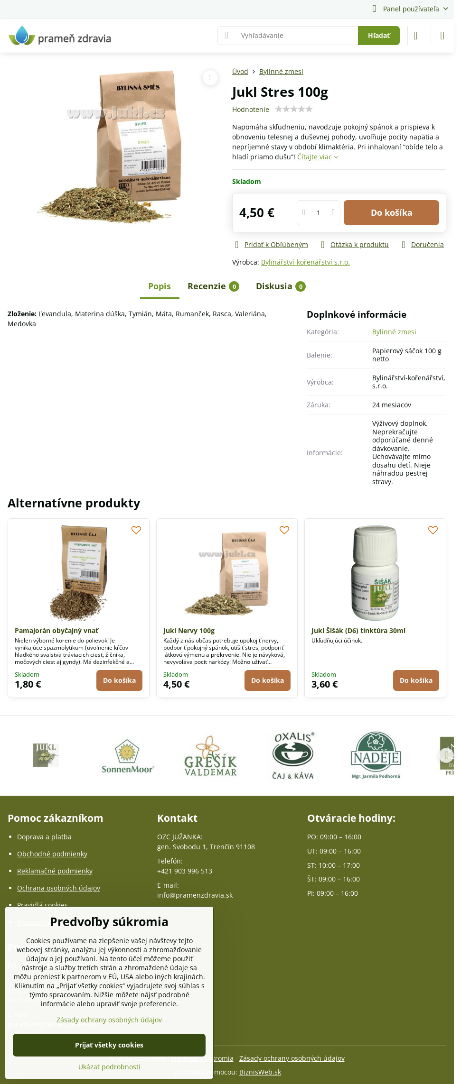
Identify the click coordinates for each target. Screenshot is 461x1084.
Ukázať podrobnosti (109, 1066)
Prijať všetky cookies (109, 1044)
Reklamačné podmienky (55, 870)
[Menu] (442, 35)
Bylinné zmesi (394, 331)
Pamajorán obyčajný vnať (56, 630)
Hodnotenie (250, 109)
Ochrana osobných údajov (58, 887)
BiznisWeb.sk (260, 1071)
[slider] (294, 109)
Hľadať (379, 35)
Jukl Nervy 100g (189, 630)
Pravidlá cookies (42, 904)
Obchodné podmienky (52, 853)
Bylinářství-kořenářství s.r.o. (305, 261)
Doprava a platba (44, 836)
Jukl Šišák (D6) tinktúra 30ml (358, 630)
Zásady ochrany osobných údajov (292, 1058)
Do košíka (392, 212)
